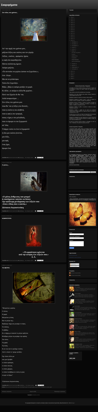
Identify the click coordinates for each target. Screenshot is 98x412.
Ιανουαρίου (74, 69)
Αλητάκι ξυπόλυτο (78, 318)
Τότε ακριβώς (72, 196)
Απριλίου (74, 63)
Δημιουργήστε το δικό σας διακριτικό (75, 257)
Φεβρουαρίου (75, 67)
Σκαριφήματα (9, 4)
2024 (72, 20)
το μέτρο (47, 387)
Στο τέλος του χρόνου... (10, 12)
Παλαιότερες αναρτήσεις (59, 391)
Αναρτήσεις (73, 264)
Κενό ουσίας (77, 306)
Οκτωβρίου (74, 43)
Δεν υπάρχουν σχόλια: (29, 157)
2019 (72, 29)
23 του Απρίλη (78, 293)
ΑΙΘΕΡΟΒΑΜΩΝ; (75, 59)
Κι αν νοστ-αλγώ (78, 312)
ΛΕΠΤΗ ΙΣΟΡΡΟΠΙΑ (76, 61)
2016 (72, 35)
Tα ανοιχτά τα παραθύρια (80, 299)
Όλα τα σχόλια (73, 266)
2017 (72, 33)
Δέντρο (76, 325)
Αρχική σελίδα (33, 391)
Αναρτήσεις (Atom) (36, 394)
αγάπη (6, 387)
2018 (72, 31)
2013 (72, 40)
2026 (72, 17)
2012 (72, 71)
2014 (72, 38)
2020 (72, 28)
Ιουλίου (73, 47)
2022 (72, 24)
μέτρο (36, 387)
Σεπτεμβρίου (74, 45)
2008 (72, 78)
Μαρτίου (74, 65)
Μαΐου (73, 50)
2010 (72, 74)
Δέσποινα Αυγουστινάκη (12, 387)
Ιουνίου (73, 49)
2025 (72, 19)
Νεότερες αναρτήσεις (6, 391)
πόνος (39, 387)
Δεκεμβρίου (74, 42)
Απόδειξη (77, 337)
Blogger (73, 402)
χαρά (51, 387)
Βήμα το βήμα (77, 331)
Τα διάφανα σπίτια (78, 344)
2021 (72, 26)
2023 (72, 22)
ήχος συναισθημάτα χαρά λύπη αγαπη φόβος (26, 387)
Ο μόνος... (5, 165)
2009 (72, 76)
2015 (72, 36)
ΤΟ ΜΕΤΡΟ (6, 268)
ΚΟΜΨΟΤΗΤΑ (6, 218)
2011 (72, 73)
